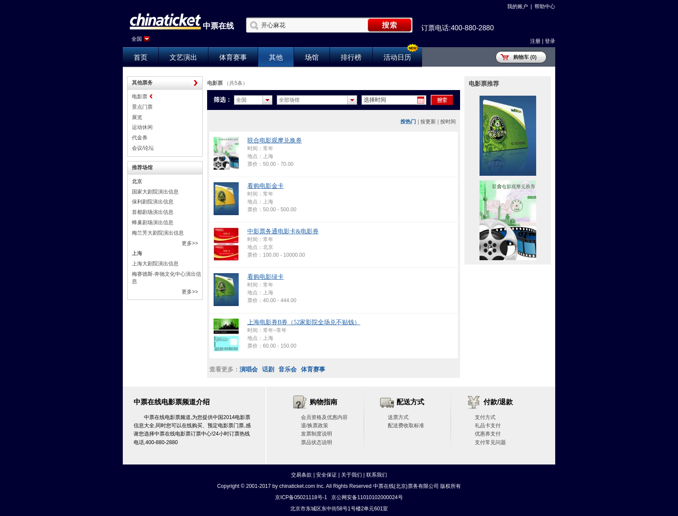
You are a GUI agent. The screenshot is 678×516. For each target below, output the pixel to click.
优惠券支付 (488, 434)
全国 (136, 39)
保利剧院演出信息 (152, 202)
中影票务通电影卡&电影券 (283, 231)
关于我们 (351, 475)
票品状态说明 (316, 442)
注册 (535, 41)
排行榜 (351, 57)
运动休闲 (142, 127)
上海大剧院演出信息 (155, 264)
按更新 (428, 122)
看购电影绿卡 (265, 277)
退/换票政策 (314, 425)
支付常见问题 (490, 442)
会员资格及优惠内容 (324, 417)
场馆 (312, 57)
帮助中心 (544, 6)
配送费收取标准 (406, 425)
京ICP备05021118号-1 (301, 497)
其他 (276, 57)
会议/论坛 (143, 148)
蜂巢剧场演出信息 (152, 222)
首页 (140, 57)
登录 (550, 41)
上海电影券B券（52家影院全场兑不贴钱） (303, 322)
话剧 (268, 369)
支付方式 (485, 417)
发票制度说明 (316, 434)
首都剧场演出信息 (152, 212)
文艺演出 (183, 57)
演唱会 (249, 369)
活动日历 (397, 57)
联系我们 (376, 475)
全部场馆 (289, 100)
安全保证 (326, 475)
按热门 (408, 122)
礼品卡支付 (488, 425)
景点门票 (142, 107)
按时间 (448, 122)
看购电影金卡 (265, 186)
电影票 (139, 97)
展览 (137, 117)
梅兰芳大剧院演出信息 (158, 233)
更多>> (190, 243)
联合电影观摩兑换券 (274, 140)
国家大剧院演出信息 (155, 192)
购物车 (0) (525, 57)
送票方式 (398, 417)
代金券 (139, 138)
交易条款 (301, 475)
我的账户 (517, 6)
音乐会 (287, 369)
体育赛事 (233, 57)
